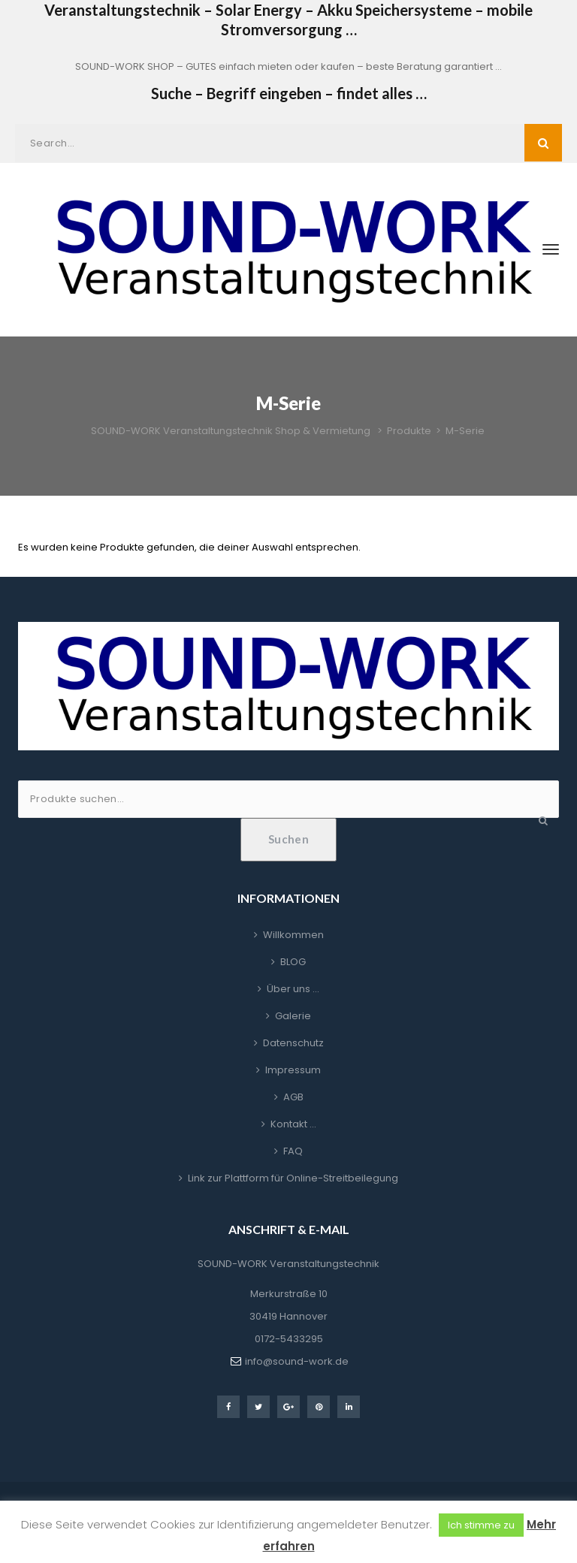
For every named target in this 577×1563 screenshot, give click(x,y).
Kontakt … (293, 1124)
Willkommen (293, 935)
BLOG (293, 962)
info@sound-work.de (297, 1361)
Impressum (293, 1070)
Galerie (293, 1016)
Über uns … (293, 989)
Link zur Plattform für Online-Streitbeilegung (293, 1178)
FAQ (293, 1151)
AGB (293, 1097)
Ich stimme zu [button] (481, 1525)
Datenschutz (293, 1043)
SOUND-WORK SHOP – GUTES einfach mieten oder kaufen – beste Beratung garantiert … (288, 66)
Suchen (289, 839)
